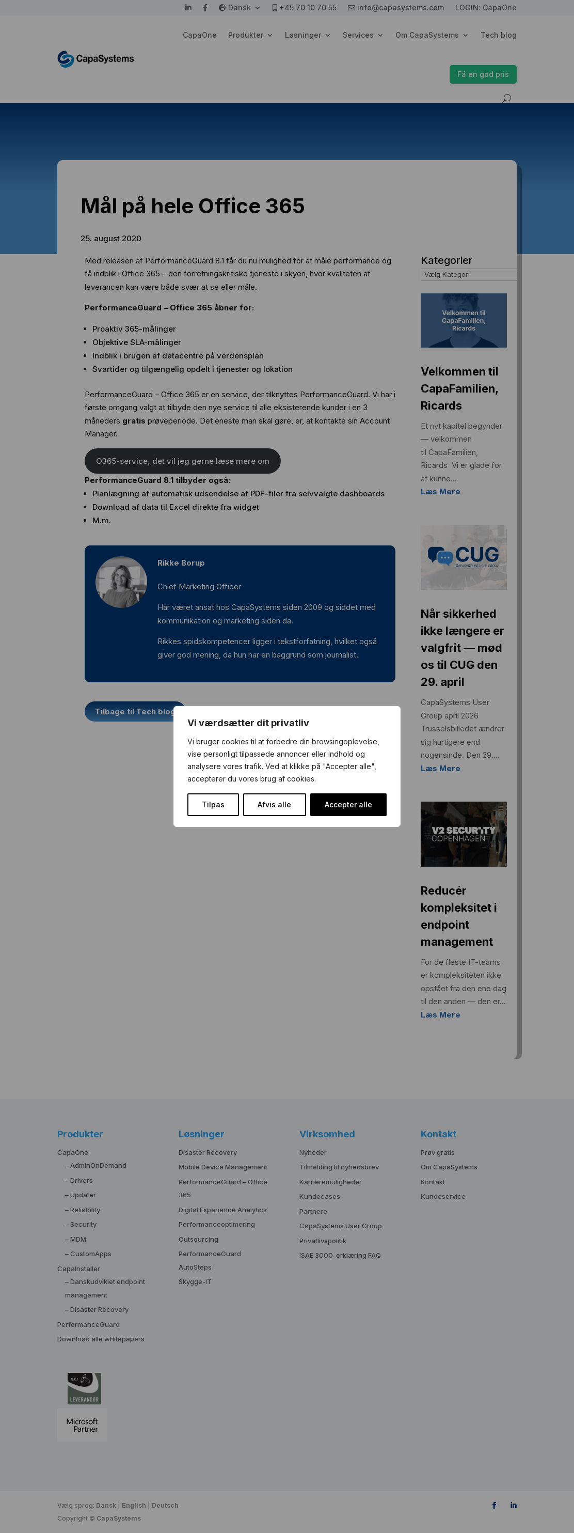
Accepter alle (348, 804)
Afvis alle (274, 804)
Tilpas (213, 804)
